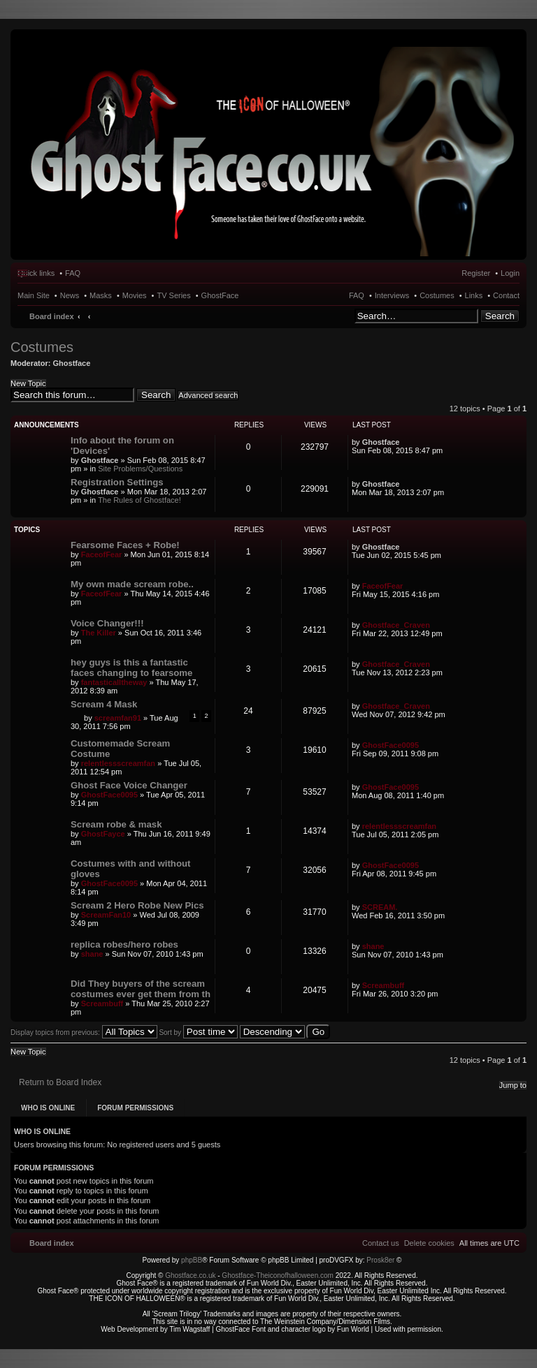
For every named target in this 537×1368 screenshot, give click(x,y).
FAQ (356, 295)
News (70, 295)
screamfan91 (117, 718)
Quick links (36, 273)
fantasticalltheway (114, 682)
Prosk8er (380, 1260)
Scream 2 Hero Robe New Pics (137, 905)
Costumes (437, 295)
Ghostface (72, 363)
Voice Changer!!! (107, 623)
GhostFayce (103, 834)
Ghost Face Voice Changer (129, 785)
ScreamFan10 (106, 915)
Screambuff (102, 1003)
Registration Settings (117, 482)
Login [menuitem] (510, 273)
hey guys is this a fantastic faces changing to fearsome (131, 667)
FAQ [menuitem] (72, 273)
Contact (506, 295)
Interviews (392, 295)
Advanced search (208, 395)
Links (474, 295)
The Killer (98, 632)
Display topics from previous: (83, 1032)
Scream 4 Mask (104, 704)
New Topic (28, 383)
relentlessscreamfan (118, 763)
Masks (101, 295)
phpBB (191, 1260)
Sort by (198, 1032)
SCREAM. (380, 907)
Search (500, 316)
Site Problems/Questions (140, 468)
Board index (51, 316)
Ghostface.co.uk (191, 1275)
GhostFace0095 (390, 745)
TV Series (173, 295)
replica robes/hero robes (124, 944)
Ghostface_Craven (396, 625)
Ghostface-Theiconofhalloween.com (278, 1275)
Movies (134, 295)
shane (92, 954)
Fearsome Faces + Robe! (125, 545)
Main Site (33, 295)
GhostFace (220, 295)
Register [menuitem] (475, 273)
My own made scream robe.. (132, 584)
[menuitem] (429, 1243)
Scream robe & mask (116, 824)
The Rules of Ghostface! (139, 500)
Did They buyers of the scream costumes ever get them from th (140, 988)
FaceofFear (101, 554)
